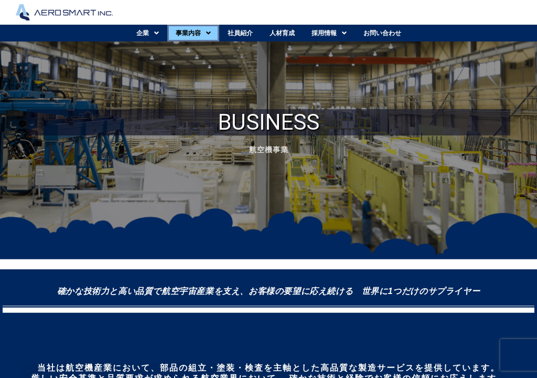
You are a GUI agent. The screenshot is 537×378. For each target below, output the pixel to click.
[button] (147, 33)
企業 (147, 33)
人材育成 (282, 33)
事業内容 (193, 33)
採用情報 (329, 33)
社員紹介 (240, 33)
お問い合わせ (382, 33)
